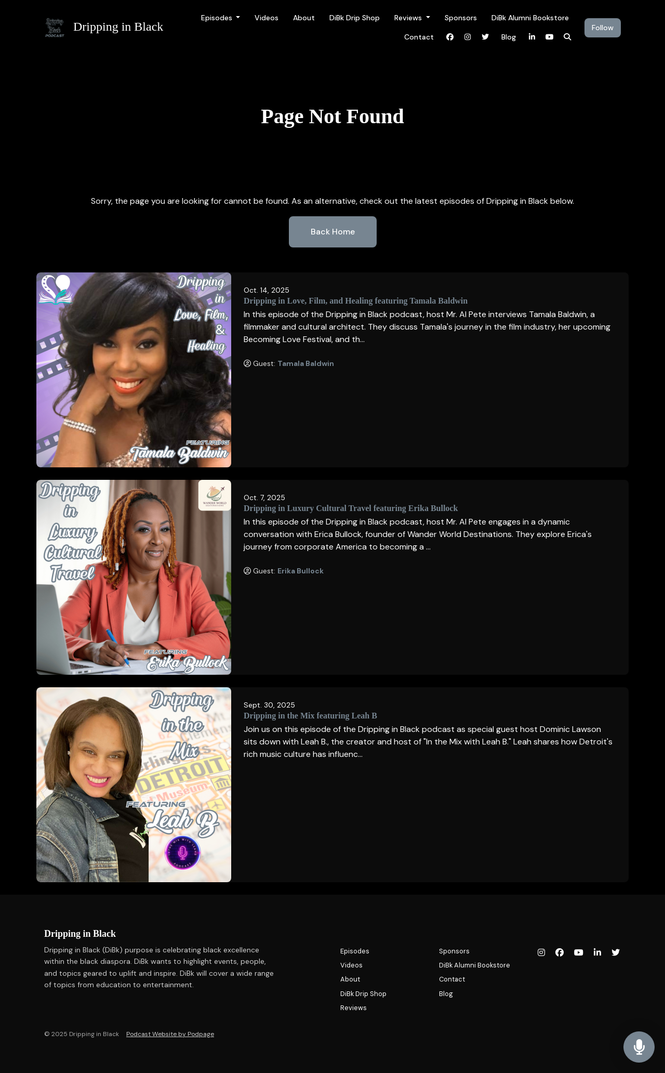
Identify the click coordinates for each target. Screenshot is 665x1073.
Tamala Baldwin (305, 363)
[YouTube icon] (578, 953)
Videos (266, 17)
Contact (419, 37)
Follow (603, 27)
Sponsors (461, 17)
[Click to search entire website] (567, 37)
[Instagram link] (467, 37)
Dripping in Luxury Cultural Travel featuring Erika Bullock (351, 508)
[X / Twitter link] (485, 37)
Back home (333, 231)
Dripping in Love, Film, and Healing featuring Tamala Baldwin (356, 300)
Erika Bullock (300, 570)
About (304, 17)
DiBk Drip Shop (354, 17)
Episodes (217, 17)
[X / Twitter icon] (615, 953)
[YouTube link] (549, 37)
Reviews (409, 17)
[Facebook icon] (559, 953)
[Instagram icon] (541, 953)
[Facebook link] (450, 37)
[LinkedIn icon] (597, 953)
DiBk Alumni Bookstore (530, 17)
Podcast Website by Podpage (170, 1034)
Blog (508, 37)
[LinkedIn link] (532, 37)
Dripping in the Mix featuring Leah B (310, 715)
